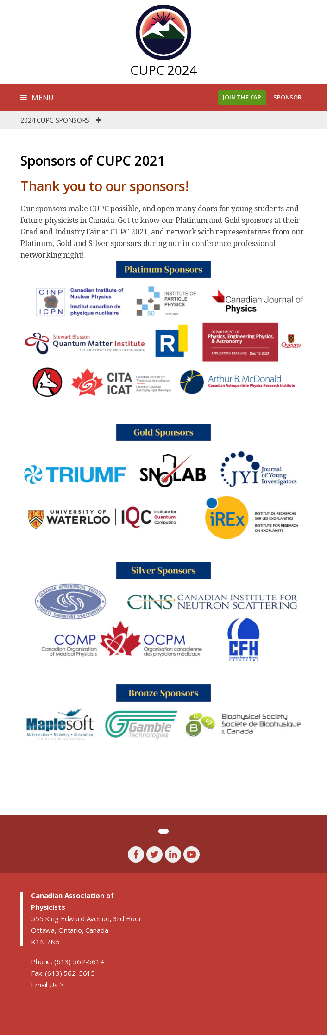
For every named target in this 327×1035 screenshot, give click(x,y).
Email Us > (47, 984)
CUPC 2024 (163, 70)
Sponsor (287, 97)
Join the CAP (242, 97)
